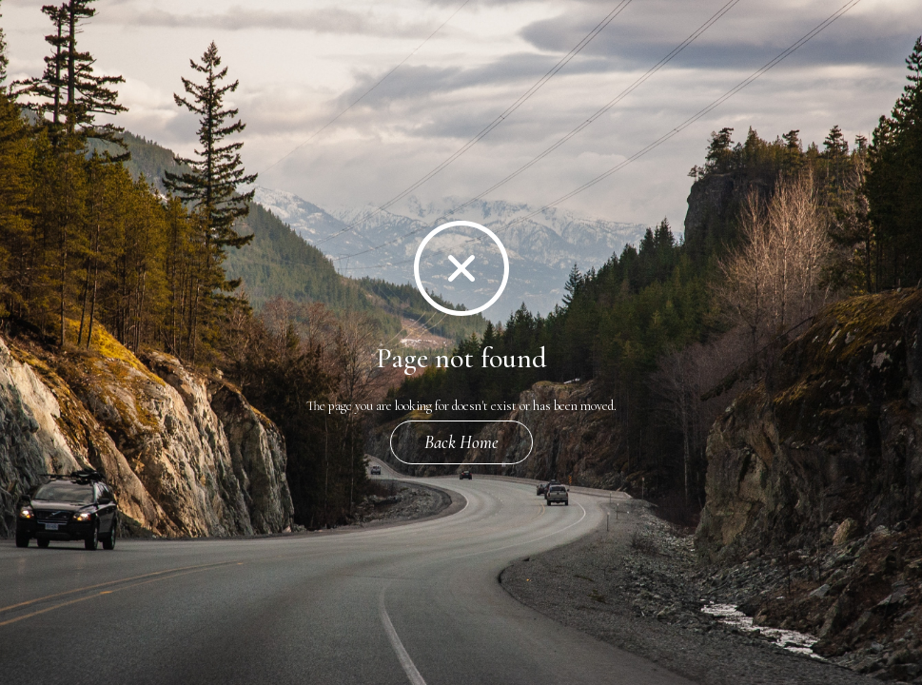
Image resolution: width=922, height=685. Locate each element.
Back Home (461, 442)
